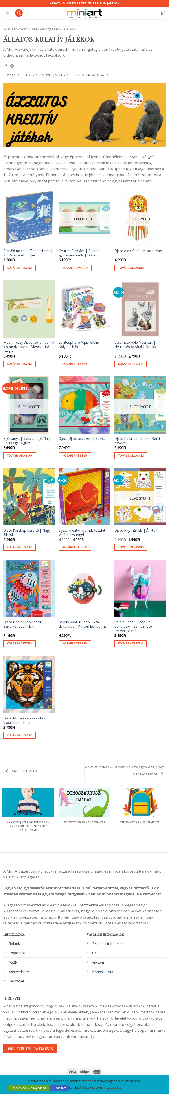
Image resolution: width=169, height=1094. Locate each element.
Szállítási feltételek (107, 943)
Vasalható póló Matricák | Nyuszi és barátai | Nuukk (135, 344)
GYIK (96, 953)
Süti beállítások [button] (80, 1087)
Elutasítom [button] (59, 1088)
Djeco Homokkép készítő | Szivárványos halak (24, 624)
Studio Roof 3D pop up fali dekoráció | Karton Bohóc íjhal (83, 624)
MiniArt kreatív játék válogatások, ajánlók (39, 28)
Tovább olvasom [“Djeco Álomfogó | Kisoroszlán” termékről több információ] (131, 268)
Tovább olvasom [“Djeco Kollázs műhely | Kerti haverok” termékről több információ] (131, 456)
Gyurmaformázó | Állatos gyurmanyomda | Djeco (79, 253)
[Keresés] (19, 13)
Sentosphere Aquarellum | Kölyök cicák (80, 344)
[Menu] (7, 13)
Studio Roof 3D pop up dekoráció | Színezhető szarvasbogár (133, 626)
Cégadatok (17, 953)
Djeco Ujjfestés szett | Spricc (82, 439)
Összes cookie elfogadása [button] (28, 1088)
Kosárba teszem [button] (19, 268)
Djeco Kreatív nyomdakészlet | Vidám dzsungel (83, 532)
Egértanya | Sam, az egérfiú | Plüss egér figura (27, 441)
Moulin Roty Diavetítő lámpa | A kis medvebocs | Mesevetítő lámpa (28, 347)
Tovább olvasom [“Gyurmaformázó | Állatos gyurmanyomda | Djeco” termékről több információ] (75, 268)
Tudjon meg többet (106, 1087)
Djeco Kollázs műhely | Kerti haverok (137, 441)
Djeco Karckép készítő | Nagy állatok (27, 532)
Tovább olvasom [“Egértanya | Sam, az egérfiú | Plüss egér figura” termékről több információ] (20, 456)
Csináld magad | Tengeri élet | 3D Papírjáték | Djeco (28, 253)
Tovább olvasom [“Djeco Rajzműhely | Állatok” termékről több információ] (131, 547)
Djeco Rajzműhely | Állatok (135, 530)
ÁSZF (13, 962)
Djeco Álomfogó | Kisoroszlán (138, 251)
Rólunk (14, 943)
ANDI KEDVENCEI (24, 770)
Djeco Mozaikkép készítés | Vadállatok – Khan (25, 720)
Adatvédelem (19, 972)
